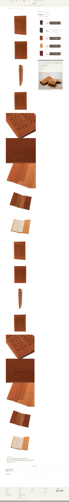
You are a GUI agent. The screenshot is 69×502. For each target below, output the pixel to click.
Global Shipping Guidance (21, 494)
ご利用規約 (19, 491)
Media (37, 5)
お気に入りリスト (46, 492)
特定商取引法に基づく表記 (21, 495)
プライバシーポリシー (21, 498)
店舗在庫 (47, 23)
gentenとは (7, 492)
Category (30, 5)
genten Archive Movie (8, 495)
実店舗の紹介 (7, 491)
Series (34, 5)
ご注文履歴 (45, 491)
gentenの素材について (9, 494)
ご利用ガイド (20, 492)
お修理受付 (32, 491)
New (25, 5)
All (27, 5)
